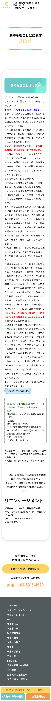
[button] (47, 44)
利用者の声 (12, 628)
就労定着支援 (14, 633)
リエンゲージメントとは (19, 610)
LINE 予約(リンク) (13, 521)
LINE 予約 (12, 660)
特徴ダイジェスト (16, 614)
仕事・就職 (12, 637)
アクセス (11, 656)
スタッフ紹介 (14, 642)
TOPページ (12, 605)
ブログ (10, 646)
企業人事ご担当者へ (17, 674)
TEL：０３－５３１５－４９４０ (20, 518)
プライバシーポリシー (18, 679)
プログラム (12, 623)
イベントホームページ (17, 440)
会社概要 (11, 669)
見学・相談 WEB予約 (18, 665)
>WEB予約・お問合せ (25, 569)
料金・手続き (14, 651)
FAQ (9, 619)
